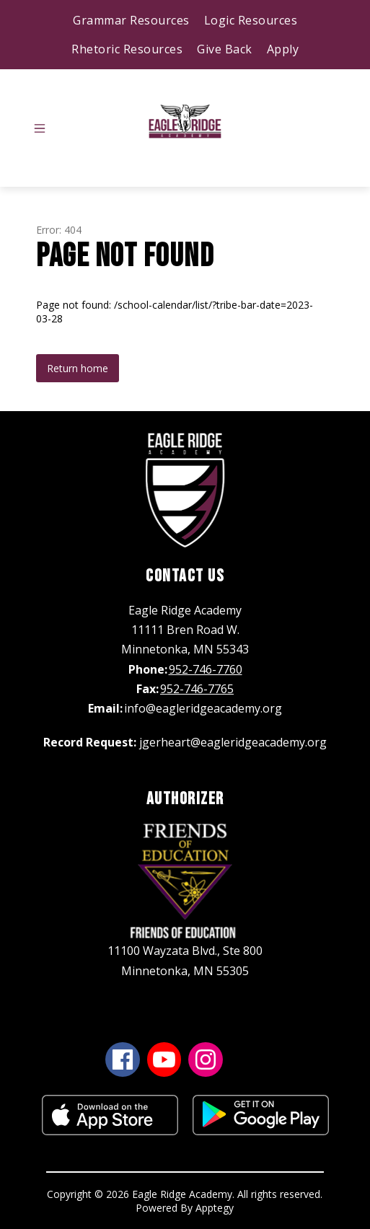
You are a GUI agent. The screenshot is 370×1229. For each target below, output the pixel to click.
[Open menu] (39, 128)
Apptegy (214, 1208)
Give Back (224, 49)
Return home (77, 368)
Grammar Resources (131, 20)
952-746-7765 (197, 689)
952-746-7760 (205, 669)
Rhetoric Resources (126, 49)
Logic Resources (251, 20)
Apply (283, 49)
